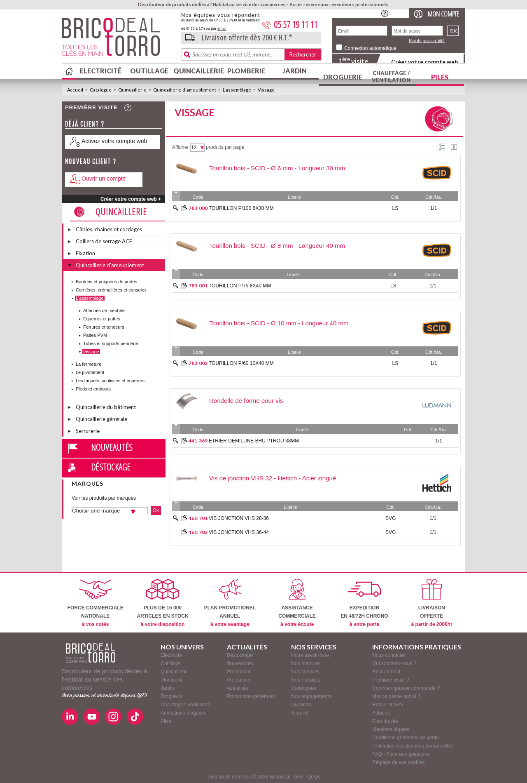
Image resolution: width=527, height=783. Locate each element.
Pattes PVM (95, 335)
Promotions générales (251, 696)
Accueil (75, 89)
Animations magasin (183, 713)
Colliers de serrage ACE (104, 241)
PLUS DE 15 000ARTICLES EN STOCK (162, 603)
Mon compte (443, 14)
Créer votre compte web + (130, 199)
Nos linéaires (305, 680)
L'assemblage (237, 89)
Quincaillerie (197, 71)
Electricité (100, 71)
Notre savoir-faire (310, 655)
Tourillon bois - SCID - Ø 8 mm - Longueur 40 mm (277, 245)
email (221, 28)
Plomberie (246, 71)
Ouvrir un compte (104, 178)
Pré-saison (238, 680)
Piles (439, 77)
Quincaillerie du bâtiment (106, 407)
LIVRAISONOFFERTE (431, 603)
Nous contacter (389, 655)
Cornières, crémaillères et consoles (111, 289)
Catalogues (303, 688)
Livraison (301, 705)
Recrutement (386, 672)
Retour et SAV (387, 705)
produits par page (225, 147)
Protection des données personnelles (412, 746)
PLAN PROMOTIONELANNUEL (230, 603)
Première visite (91, 107)
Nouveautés (112, 447)
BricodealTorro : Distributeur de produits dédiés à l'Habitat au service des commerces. (118, 39)
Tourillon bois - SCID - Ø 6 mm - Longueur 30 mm (277, 168)
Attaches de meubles (104, 310)
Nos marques (305, 663)
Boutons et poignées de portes (106, 281)
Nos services (305, 672)
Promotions (239, 672)
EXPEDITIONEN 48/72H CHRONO (364, 603)
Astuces (381, 713)
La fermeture (88, 364)
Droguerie (342, 77)
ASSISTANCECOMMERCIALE (297, 603)
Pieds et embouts (93, 388)
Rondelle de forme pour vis (246, 400)
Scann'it (299, 713)
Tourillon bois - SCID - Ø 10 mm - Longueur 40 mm (278, 323)
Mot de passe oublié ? (396, 696)
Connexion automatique (370, 48)
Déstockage (111, 467)
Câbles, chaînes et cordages (109, 229)
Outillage (149, 71)
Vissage (266, 89)
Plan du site (385, 721)
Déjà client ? (85, 124)
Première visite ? (390, 680)
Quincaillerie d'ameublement (184, 89)
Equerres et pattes (101, 318)
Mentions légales (390, 729)
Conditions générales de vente (405, 738)
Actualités (237, 688)
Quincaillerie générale (101, 419)
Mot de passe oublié (427, 40)
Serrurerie (88, 431)
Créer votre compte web (424, 61)
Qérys (313, 777)
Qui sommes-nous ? (394, 663)
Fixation (85, 253)
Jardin (294, 71)
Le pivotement (90, 372)
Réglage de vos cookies (398, 762)
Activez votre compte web (114, 141)
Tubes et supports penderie (110, 343)
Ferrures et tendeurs (103, 326)
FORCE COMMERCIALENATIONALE (96, 603)
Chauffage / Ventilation (391, 76)
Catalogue (101, 89)
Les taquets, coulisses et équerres (110, 380)
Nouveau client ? (91, 161)
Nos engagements (311, 696)
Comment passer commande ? (406, 688)
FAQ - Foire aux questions (400, 754)
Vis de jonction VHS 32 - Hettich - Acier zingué (272, 478)
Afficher (180, 147)
